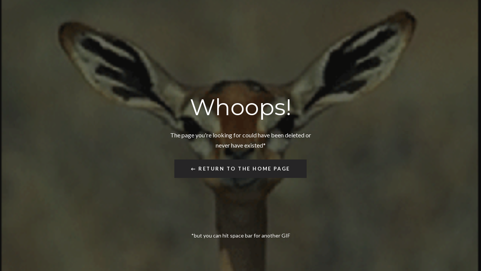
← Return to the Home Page (240, 168)
